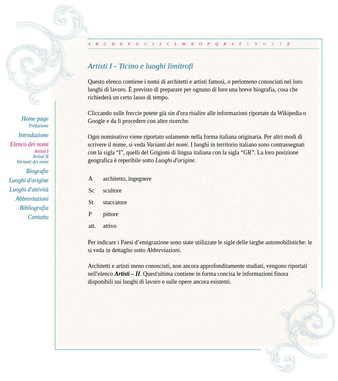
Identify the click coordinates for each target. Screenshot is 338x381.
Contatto (38, 217)
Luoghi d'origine (28, 180)
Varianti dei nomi (32, 161)
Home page (35, 118)
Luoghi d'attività (28, 189)
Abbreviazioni (32, 198)
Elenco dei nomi (29, 144)
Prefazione (38, 125)
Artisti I (41, 151)
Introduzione (33, 135)
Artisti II (40, 156)
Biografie (37, 171)
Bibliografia (34, 208)
